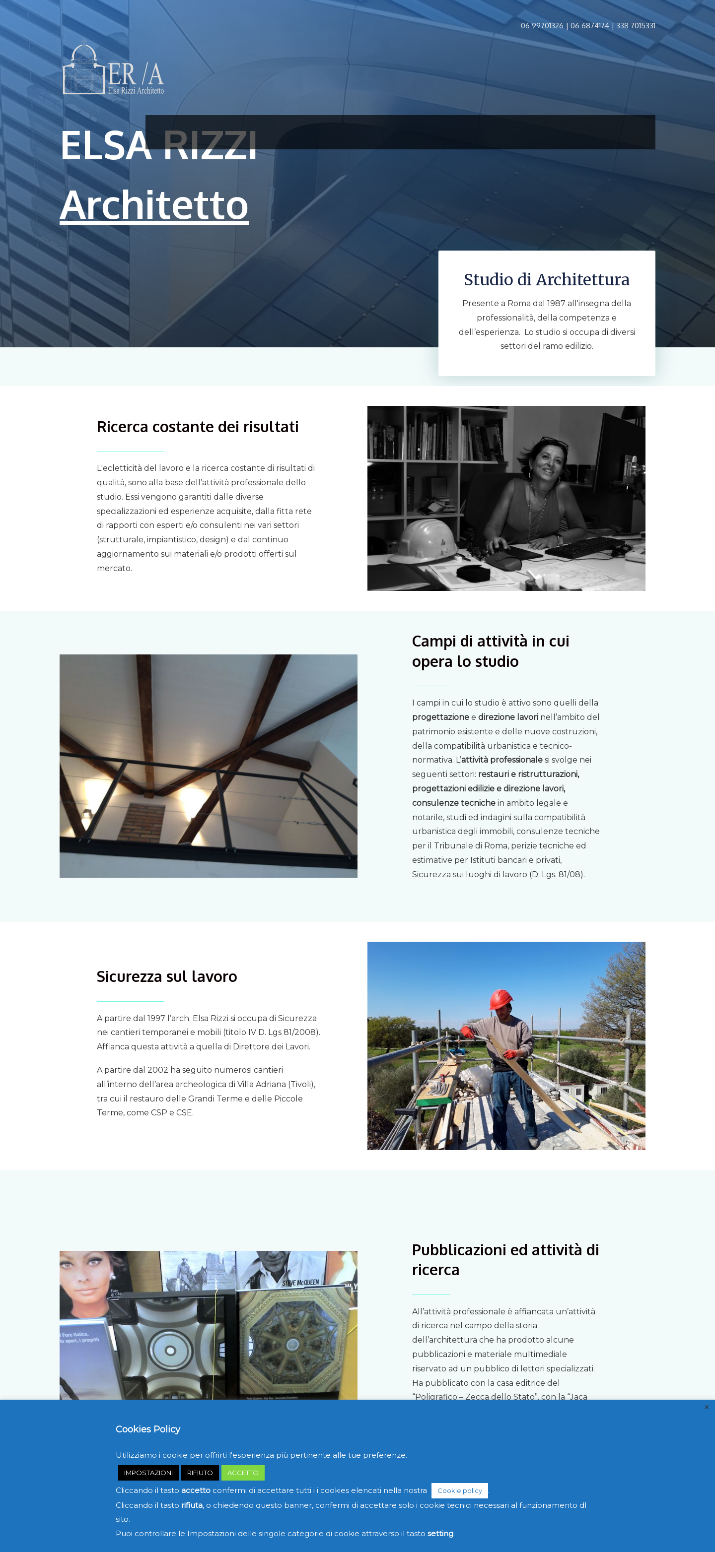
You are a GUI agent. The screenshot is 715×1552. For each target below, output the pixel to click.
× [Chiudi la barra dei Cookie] (707, 1407)
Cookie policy (459, 1490)
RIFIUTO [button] (200, 1473)
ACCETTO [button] (243, 1473)
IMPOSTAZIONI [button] (148, 1473)
